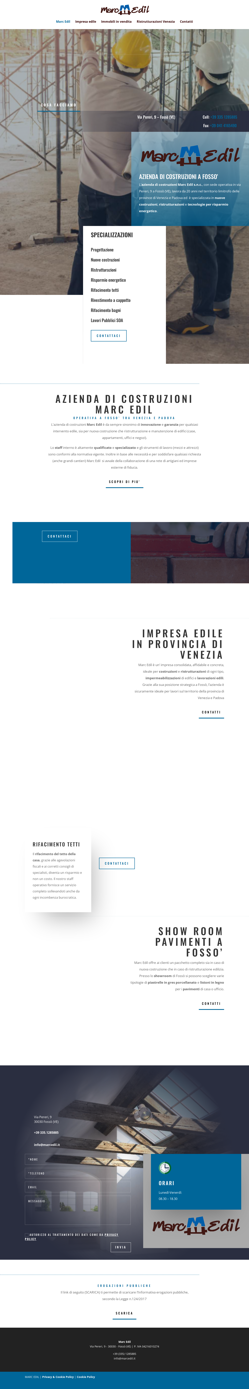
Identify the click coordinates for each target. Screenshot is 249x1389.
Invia (120, 1247)
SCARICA (124, 1313)
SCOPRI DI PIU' (124, 481)
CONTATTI (211, 712)
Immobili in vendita (116, 22)
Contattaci (109, 335)
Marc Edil (63, 22)
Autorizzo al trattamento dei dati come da (71, 1237)
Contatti (186, 22)
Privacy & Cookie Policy (58, 1377)
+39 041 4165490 (223, 125)
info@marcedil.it (124, 1358)
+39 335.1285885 (46, 1132)
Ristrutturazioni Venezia (156, 22)
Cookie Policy (86, 1377)
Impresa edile (85, 22)
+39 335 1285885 (223, 117)
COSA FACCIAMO (59, 104)
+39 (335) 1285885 (124, 1354)
